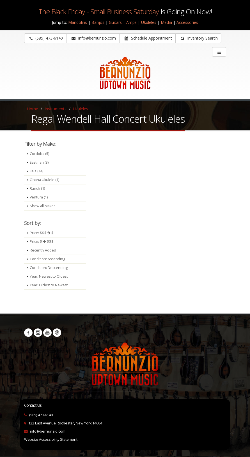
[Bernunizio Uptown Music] (125, 77)
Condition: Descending (49, 267)
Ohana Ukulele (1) (44, 179)
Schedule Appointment (148, 38)
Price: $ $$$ (42, 241)
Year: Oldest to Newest (49, 285)
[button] (198, 38)
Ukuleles (148, 22)
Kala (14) (36, 171)
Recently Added (43, 250)
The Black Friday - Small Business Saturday (98, 11)
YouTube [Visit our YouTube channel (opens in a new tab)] (47, 332)
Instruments (55, 108)
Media (166, 22)
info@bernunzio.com (47, 431)
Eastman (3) (39, 162)
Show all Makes (43, 206)
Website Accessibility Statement (50, 439)
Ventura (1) (39, 197)
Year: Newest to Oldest (49, 276)
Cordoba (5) (39, 153)
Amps (131, 22)
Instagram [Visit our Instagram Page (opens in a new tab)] (38, 332)
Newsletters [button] (57, 332)
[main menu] (219, 52)
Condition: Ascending (47, 259)
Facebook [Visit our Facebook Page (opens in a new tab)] (28, 332)
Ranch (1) (37, 188)
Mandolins (77, 22)
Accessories (187, 22)
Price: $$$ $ (42, 232)
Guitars (115, 22)
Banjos (97, 22)
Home (32, 108)
